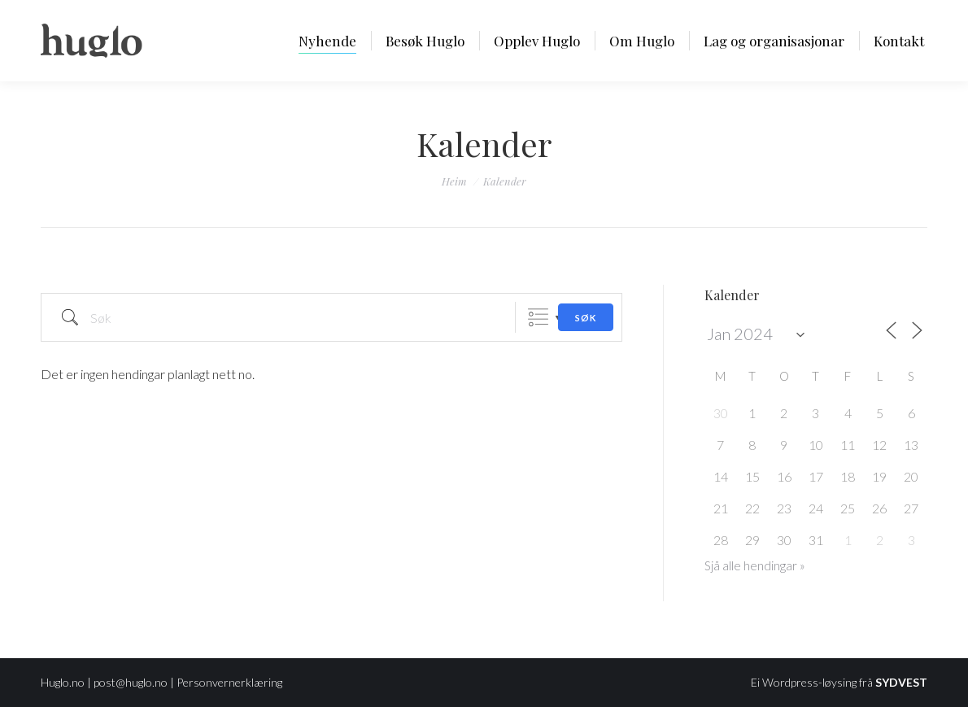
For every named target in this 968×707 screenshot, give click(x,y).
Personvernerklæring (229, 682)
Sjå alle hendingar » (754, 565)
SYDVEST (901, 682)
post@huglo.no (131, 682)
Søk (585, 317)
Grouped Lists (538, 318)
